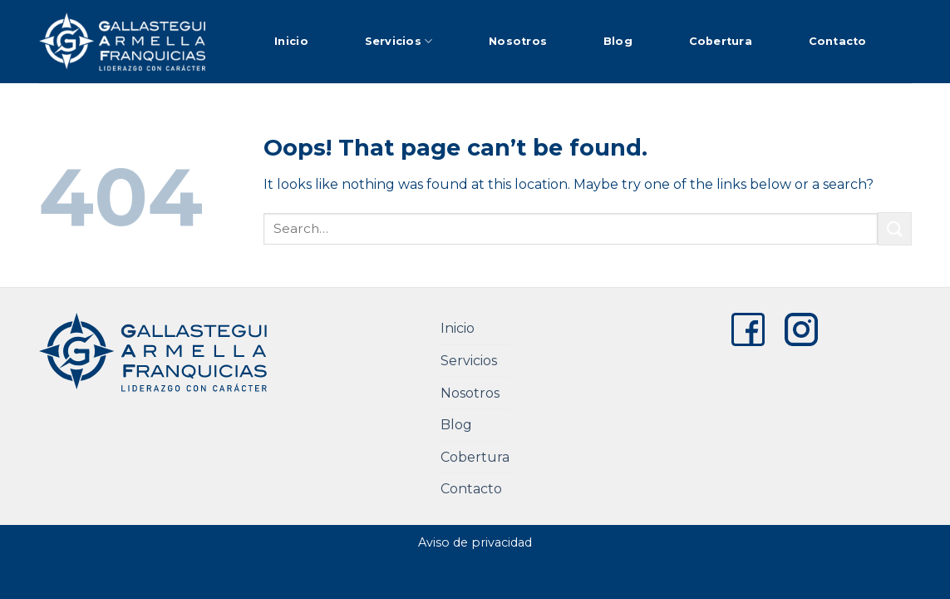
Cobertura (720, 41)
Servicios (399, 41)
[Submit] (894, 228)
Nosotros (518, 41)
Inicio (291, 41)
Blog (618, 41)
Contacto (838, 41)
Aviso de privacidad (475, 542)
